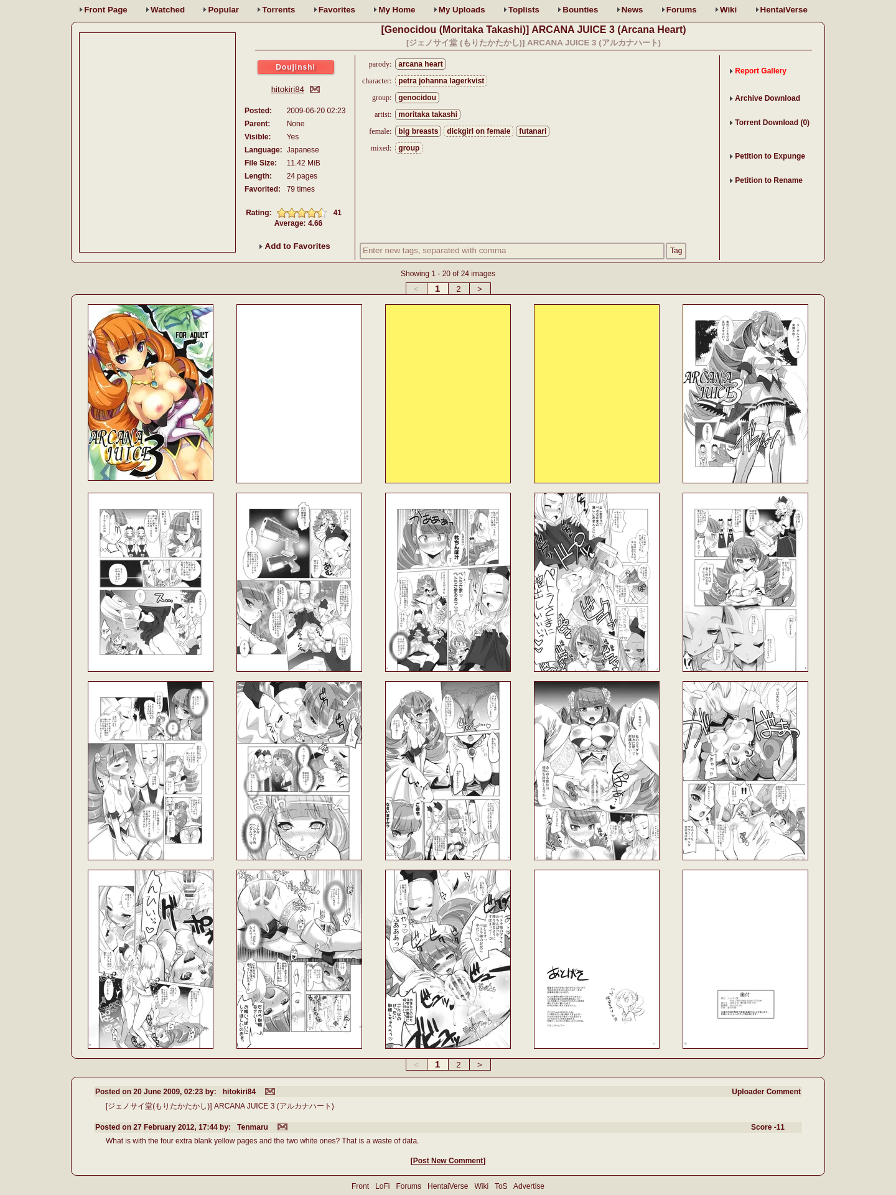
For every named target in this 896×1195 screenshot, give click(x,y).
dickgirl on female (478, 131)
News (632, 9)
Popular (223, 9)
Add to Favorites (294, 246)
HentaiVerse (784, 9)
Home (396, 9)
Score (768, 1127)
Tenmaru (252, 1127)
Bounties (580, 9)
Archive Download (767, 98)
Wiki (728, 9)
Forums (681, 9)
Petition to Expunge (770, 156)
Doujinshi (295, 67)
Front (106, 9)
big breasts (418, 131)
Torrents (278, 9)
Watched (168, 9)
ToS (501, 1186)
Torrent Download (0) (772, 122)
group (408, 148)
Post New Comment (448, 1160)
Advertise (528, 1186)
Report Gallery (760, 71)
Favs (337, 9)
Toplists (523, 9)
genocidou (417, 97)
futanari (532, 131)
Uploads (462, 9)
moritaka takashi (427, 114)
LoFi (382, 1186)
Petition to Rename (769, 180)
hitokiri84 (287, 89)
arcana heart (420, 64)
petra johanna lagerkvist (441, 81)
